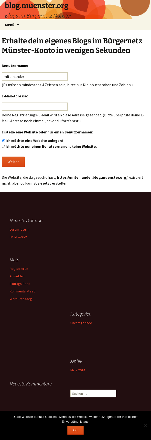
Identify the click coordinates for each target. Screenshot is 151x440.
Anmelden (17, 276)
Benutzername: (15, 65)
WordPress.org (21, 299)
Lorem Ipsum (19, 229)
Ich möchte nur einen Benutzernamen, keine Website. (51, 146)
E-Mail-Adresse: (15, 96)
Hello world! (18, 237)
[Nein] (144, 425)
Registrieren (19, 268)
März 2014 (77, 370)
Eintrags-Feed (20, 283)
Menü (9, 24)
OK (75, 430)
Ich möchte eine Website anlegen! (34, 140)
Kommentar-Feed (22, 291)
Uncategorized (81, 323)
